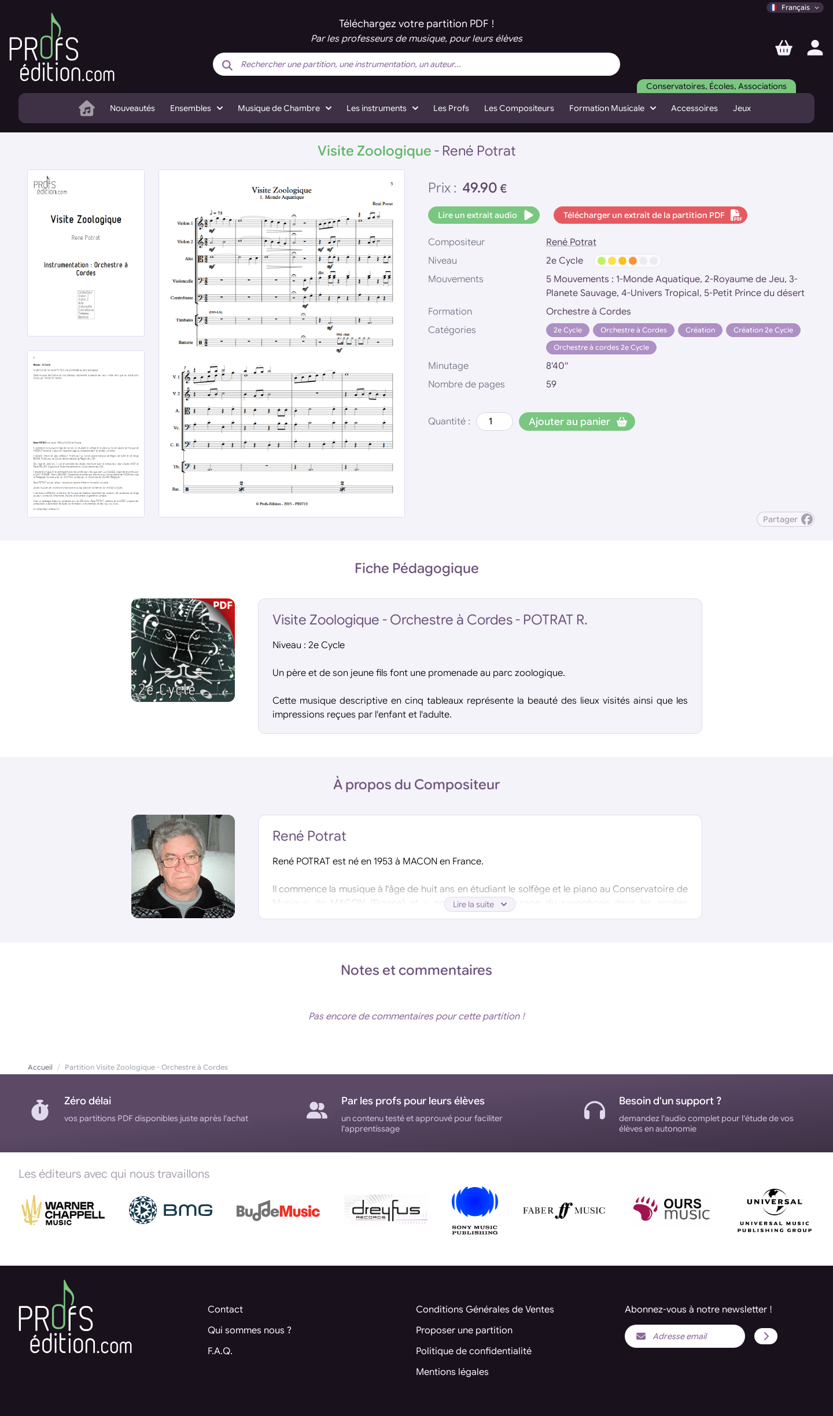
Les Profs (451, 108)
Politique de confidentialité (474, 1351)
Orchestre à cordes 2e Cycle (601, 347)
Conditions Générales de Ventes (485, 1309)
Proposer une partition (464, 1330)
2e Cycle (568, 330)
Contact (225, 1309)
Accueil (40, 1067)
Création (700, 330)
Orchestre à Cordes (633, 330)
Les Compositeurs (519, 108)
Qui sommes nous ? (250, 1330)
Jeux (742, 108)
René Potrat (571, 242)
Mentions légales (452, 1372)
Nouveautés (132, 108)
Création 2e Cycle (763, 330)
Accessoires (694, 108)
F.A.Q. (220, 1351)
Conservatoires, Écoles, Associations (716, 86)
